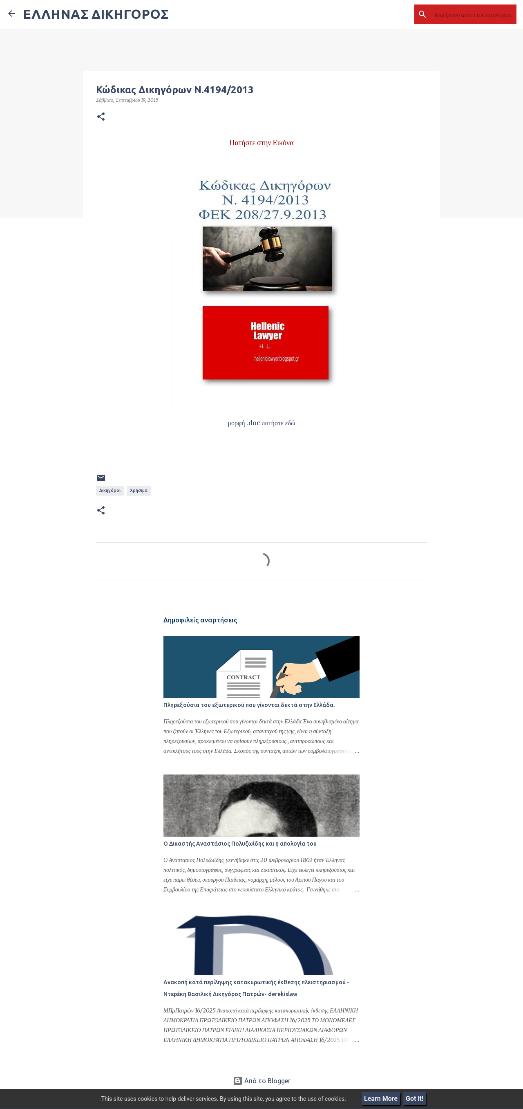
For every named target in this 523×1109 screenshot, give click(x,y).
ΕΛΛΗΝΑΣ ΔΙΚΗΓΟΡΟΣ (95, 14)
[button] (101, 117)
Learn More (381, 1098)
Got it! (414, 1098)
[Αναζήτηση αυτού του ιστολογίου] (473, 14)
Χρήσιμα (139, 490)
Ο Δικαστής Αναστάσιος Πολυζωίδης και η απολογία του (240, 843)
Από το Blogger (262, 1080)
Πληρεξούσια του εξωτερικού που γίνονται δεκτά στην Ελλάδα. (249, 705)
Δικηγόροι (110, 490)
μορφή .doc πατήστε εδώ (261, 423)
